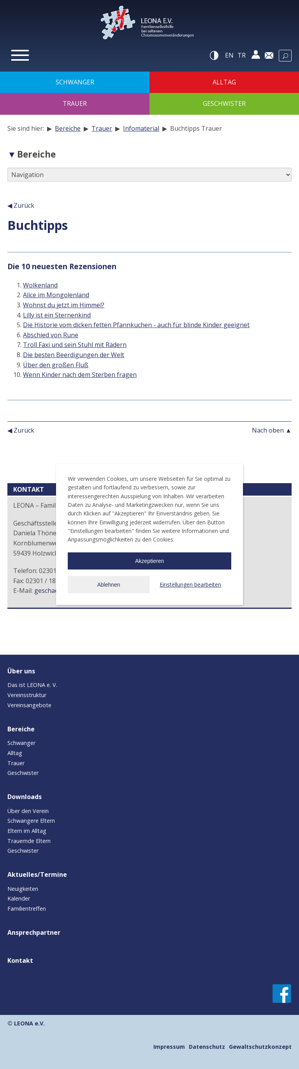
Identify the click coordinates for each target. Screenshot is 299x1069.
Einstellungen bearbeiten (190, 584)
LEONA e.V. (29, 1023)
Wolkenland (40, 285)
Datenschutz (207, 1046)
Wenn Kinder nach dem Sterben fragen (80, 374)
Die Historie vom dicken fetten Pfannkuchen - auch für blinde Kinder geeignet (136, 325)
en (229, 55)
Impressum (169, 1046)
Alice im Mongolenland (56, 295)
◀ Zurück (20, 205)
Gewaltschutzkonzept (260, 1046)
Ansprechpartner (33, 932)
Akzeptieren (149, 561)
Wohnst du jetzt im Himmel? (63, 305)
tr (241, 55)
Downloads (24, 796)
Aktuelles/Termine (37, 874)
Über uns (21, 671)
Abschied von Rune (50, 335)
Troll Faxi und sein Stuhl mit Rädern (75, 344)
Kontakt (20, 960)
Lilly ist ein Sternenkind (57, 315)
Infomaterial (141, 128)
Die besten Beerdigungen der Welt (73, 354)
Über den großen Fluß (55, 365)
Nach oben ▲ (272, 430)
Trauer (101, 128)
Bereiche (68, 128)
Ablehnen (108, 585)
